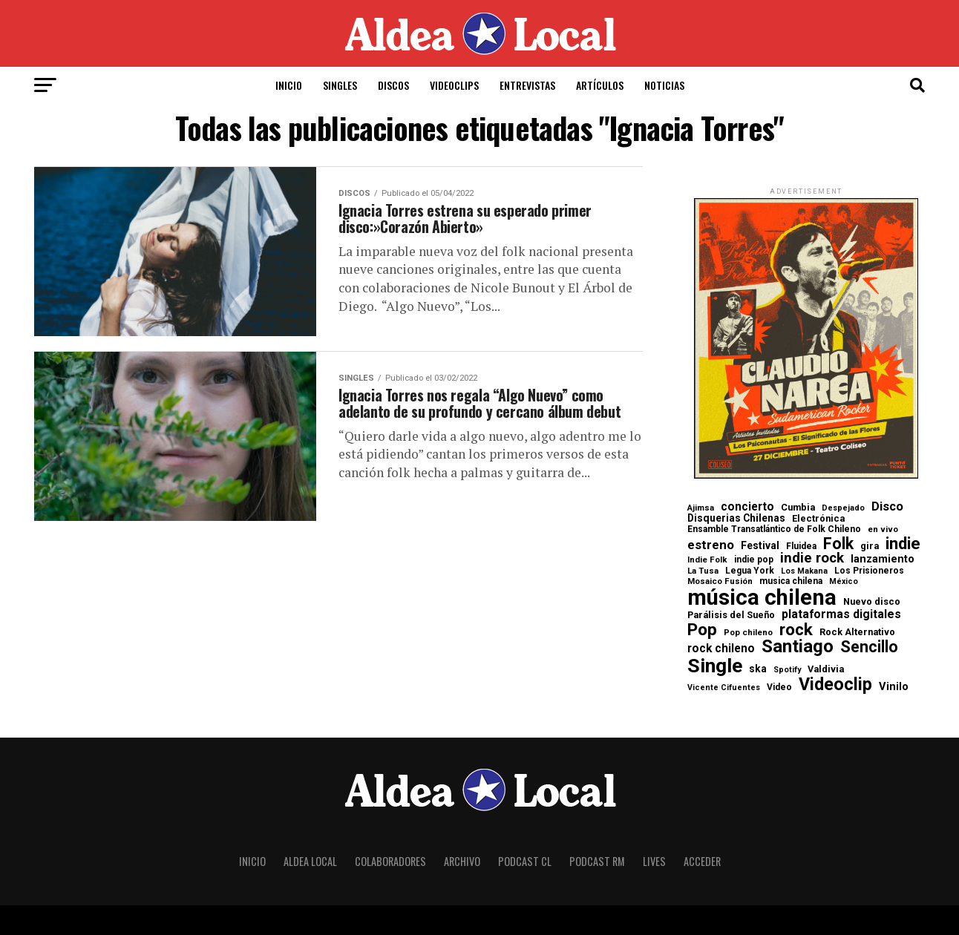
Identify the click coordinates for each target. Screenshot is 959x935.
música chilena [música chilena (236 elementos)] (762, 597)
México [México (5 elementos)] (843, 582)
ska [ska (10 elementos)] (758, 669)
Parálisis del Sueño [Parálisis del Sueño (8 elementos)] (731, 615)
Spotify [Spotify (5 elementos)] (787, 670)
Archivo (462, 861)
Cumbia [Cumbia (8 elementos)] (798, 508)
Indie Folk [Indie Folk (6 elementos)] (707, 560)
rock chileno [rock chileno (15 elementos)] (721, 649)
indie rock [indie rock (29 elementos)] (812, 558)
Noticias (664, 85)
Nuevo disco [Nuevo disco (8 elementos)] (871, 602)
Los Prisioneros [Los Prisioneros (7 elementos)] (869, 570)
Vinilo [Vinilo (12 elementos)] (894, 687)
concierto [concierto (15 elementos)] (747, 508)
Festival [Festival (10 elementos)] (760, 546)
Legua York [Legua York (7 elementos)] (749, 570)
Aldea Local (310, 861)
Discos (393, 85)
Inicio (288, 85)
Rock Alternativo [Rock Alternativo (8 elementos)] (857, 632)
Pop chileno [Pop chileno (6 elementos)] (748, 633)
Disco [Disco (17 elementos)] (887, 507)
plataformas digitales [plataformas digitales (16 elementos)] (841, 614)
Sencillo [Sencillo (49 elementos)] (869, 646)
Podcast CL (524, 861)
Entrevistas (527, 85)
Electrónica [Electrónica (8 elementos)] (818, 519)
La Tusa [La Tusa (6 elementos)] (703, 571)
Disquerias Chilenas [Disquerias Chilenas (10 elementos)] (736, 519)
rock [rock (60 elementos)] (796, 629)
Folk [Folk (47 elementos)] (838, 543)
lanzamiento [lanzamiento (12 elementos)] (882, 559)
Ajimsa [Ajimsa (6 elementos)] (700, 508)
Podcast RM (597, 861)
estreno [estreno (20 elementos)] (710, 545)
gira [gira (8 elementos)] (869, 546)
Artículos (599, 85)
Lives (654, 861)
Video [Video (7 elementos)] (779, 687)
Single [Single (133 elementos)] (714, 666)
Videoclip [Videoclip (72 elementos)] (835, 684)
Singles (340, 85)
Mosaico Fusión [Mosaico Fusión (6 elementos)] (720, 581)
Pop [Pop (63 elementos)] (702, 630)
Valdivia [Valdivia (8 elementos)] (826, 670)
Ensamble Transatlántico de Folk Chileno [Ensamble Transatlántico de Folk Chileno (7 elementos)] (774, 529)
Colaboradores (390, 861)
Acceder (702, 861)
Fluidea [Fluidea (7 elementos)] (801, 546)
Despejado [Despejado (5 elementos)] (843, 509)
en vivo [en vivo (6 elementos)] (883, 529)
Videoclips (454, 85)
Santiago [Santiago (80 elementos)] (798, 647)
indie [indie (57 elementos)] (903, 543)
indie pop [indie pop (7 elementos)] (753, 559)
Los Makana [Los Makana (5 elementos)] (804, 572)
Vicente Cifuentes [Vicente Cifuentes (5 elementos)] (723, 688)
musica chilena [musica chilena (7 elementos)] (790, 581)
